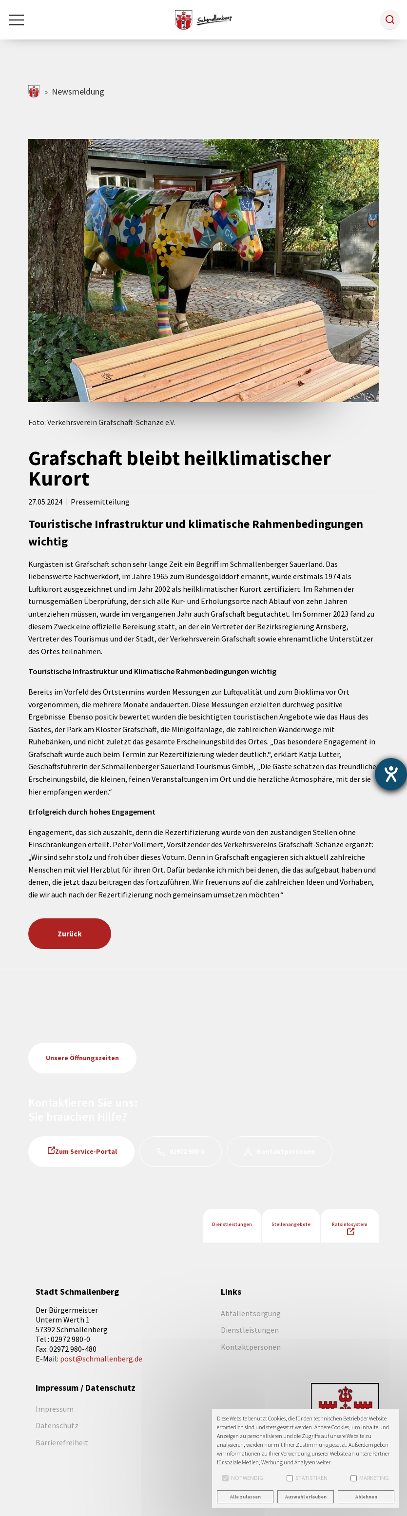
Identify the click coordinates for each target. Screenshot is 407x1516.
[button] (390, 19)
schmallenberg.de (34, 91)
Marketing (369, 1477)
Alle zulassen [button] (245, 1497)
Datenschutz (57, 1425)
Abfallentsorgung (251, 1313)
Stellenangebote (290, 1224)
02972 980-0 (187, 1151)
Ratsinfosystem (350, 1224)
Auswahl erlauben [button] (306, 1497)
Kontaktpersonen (286, 1151)
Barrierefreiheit (62, 1442)
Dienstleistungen (232, 1224)
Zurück (70, 933)
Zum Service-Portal (86, 1151)
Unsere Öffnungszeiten (82, 1057)
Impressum (55, 1409)
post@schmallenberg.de (101, 1358)
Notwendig (242, 1477)
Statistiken (307, 1477)
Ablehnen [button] (366, 1497)
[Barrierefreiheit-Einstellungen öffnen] (391, 774)
